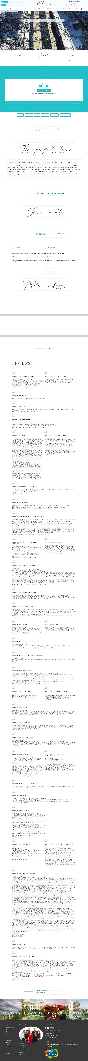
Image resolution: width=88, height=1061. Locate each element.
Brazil (7, 1036)
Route (20, 115)
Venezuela (8, 1055)
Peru (7, 1053)
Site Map (21, 1054)
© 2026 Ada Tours (50, 1045)
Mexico (8, 1047)
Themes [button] (41, 9)
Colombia (8, 1040)
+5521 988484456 (51, 1049)
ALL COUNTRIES (10, 1029)
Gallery (28, 115)
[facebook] (46, 1030)
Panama (8, 1051)
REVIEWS (54, 115)
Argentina (8, 1032)
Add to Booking (44, 90)
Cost (36, 115)
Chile (7, 1038)
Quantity (44, 83)
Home (2, 10)
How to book (22, 1048)
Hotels (3, 2)
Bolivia (7, 1034)
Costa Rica (9, 1043)
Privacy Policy (52, 93)
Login (79, 9)
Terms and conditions (25, 1052)
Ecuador (8, 1045)
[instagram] (48, 1030)
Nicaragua (8, 1049)
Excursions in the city (29, 9)
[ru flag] (53, 1030)
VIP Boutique (51, 9)
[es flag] (51, 1030)
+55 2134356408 (75, 3)
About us (71, 9)
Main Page (21, 1057)
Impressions (65, 115)
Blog (58, 9)
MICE (64, 9)
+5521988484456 (76, 1)
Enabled (45, 115)
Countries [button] (10, 9)
